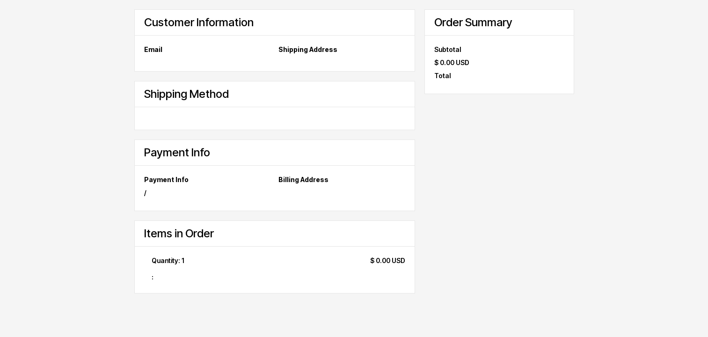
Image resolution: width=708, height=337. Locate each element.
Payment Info (166, 179)
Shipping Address (307, 49)
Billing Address (303, 179)
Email (153, 49)
